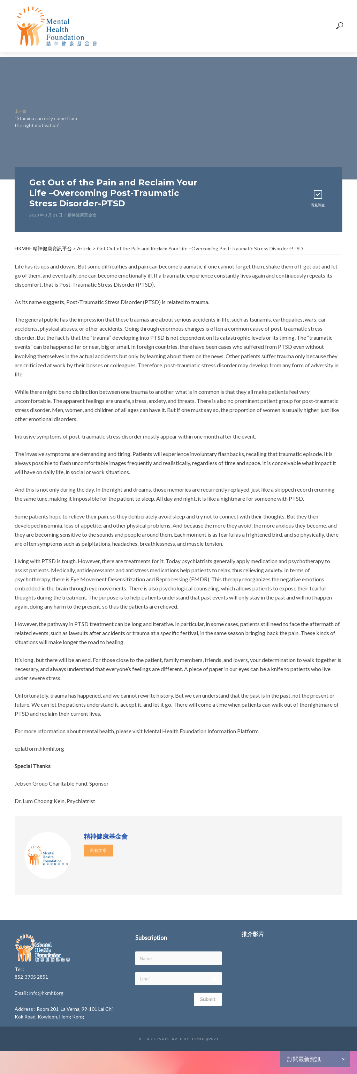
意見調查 (318, 198)
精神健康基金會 (82, 215)
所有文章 (98, 850)
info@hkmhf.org (46, 993)
